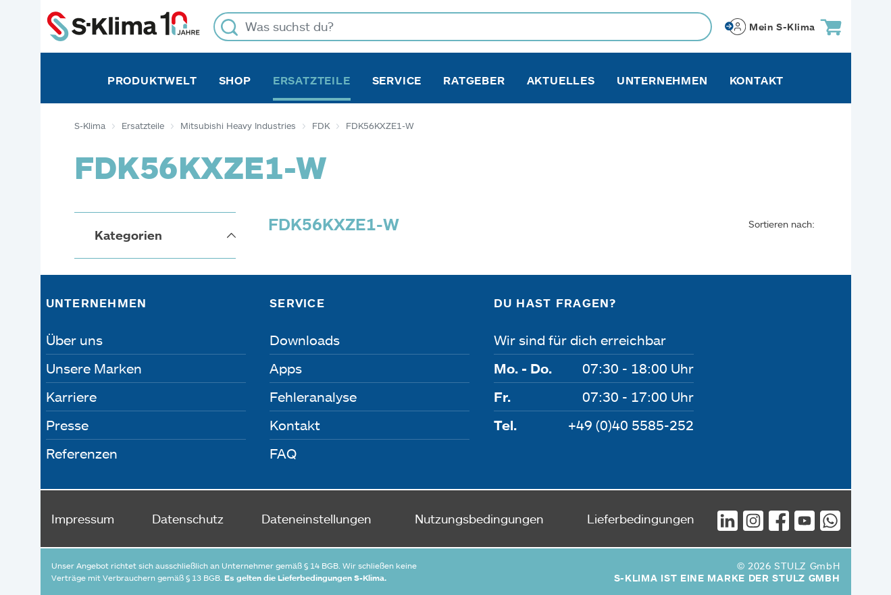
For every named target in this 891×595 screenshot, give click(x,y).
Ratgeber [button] (474, 80)
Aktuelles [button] (561, 80)
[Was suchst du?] (462, 26)
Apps (286, 368)
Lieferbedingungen (640, 518)
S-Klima (89, 125)
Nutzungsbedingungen (479, 518)
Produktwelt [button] (152, 80)
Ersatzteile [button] (312, 80)
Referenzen (82, 453)
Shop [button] (235, 80)
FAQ (283, 453)
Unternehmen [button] (662, 80)
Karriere (71, 396)
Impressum (82, 518)
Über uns (74, 340)
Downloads (305, 340)
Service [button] (397, 80)
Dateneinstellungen (316, 518)
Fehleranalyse (313, 396)
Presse (67, 425)
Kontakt (757, 80)
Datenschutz (188, 518)
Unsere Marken (94, 368)
